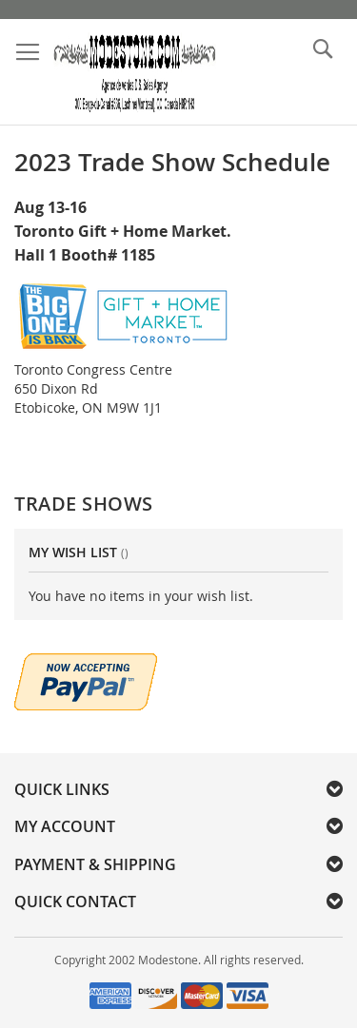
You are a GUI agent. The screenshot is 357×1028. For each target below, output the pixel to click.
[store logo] (134, 72)
